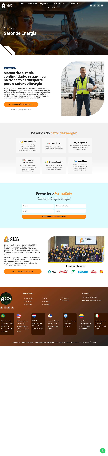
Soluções (57, 4)
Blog (64, 4)
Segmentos (45, 3)
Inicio (22, 4)
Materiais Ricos (76, 3)
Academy (51, 7)
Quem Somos (32, 4)
